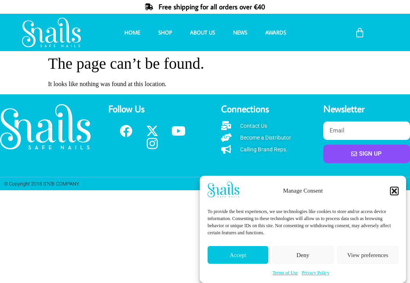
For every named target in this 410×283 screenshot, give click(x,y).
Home (132, 32)
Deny (303, 255)
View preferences (367, 255)
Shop (165, 32)
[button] (394, 191)
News (240, 32)
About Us (202, 32)
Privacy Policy (315, 273)
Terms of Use (285, 273)
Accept (238, 255)
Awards (275, 32)
